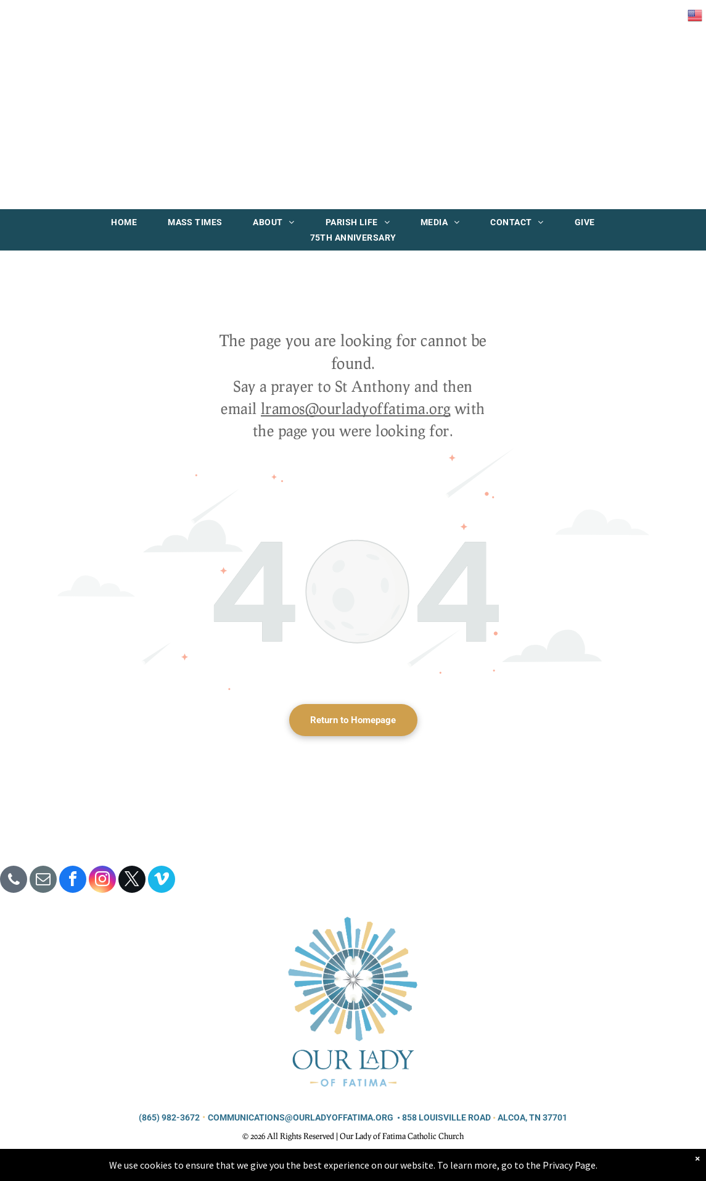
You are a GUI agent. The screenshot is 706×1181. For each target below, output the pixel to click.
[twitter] (132, 881)
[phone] (13, 881)
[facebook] (72, 881)
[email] (43, 881)
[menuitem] (124, 222)
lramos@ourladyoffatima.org (355, 408)
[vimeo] (161, 881)
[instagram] (102, 881)
